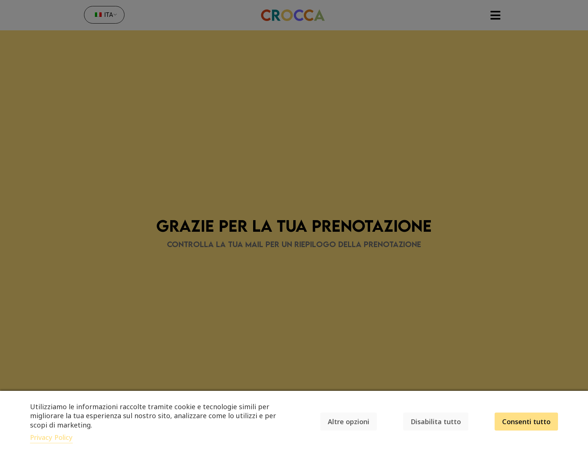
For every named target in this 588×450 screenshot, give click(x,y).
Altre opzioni (348, 421)
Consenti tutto (526, 421)
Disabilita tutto (436, 421)
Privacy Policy (51, 437)
